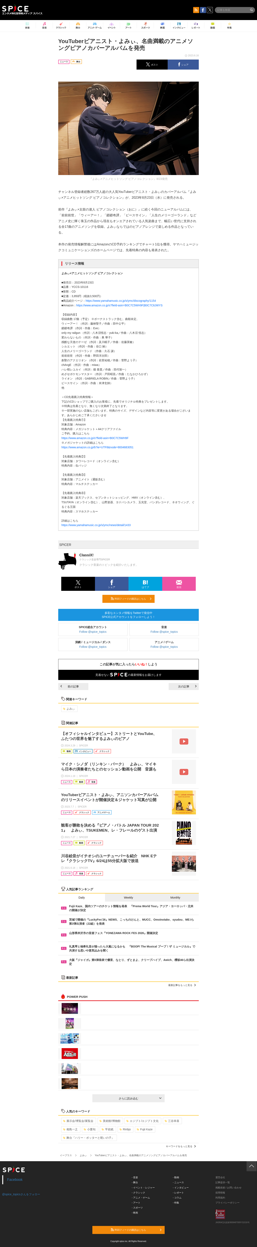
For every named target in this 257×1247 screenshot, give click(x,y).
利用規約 (220, 1197)
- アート (136, 1202)
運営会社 (220, 1177)
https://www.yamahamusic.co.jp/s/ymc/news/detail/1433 (96, 525)
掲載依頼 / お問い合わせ (228, 1187)
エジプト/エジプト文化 (142, 1121)
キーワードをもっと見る (181, 1146)
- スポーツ (137, 1207)
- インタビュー (181, 1187)
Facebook (15, 1180)
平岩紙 (107, 1129)
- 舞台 (135, 1182)
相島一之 (70, 1129)
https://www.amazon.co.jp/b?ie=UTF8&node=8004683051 (97, 447)
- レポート (178, 1192)
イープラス (66, 1155)
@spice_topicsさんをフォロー (21, 1194)
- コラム (177, 1197)
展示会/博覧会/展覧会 (78, 1121)
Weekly (128, 897)
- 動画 (176, 1177)
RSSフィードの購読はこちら (131, 598)
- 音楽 (135, 1177)
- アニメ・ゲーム (141, 1197)
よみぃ (69, 708)
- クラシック (138, 1192)
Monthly (175, 897)
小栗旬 (90, 1129)
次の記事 (187, 686)
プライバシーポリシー (227, 1202)
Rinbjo (125, 1129)
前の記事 (69, 686)
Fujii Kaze (144, 1129)
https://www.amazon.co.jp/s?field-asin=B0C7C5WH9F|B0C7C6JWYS (119, 305)
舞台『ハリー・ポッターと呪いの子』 (88, 1137)
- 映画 (135, 1212)
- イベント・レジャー (143, 1187)
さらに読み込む (140, 1098)
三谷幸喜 (172, 1121)
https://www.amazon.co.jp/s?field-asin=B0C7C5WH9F (94, 438)
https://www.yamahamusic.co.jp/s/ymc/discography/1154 (121, 300)
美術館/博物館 (109, 1121)
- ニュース (178, 1182)
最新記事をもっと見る (182, 985)
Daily (82, 897)
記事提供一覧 (222, 1182)
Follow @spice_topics (93, 631)
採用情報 (220, 1192)
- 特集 (176, 1202)
